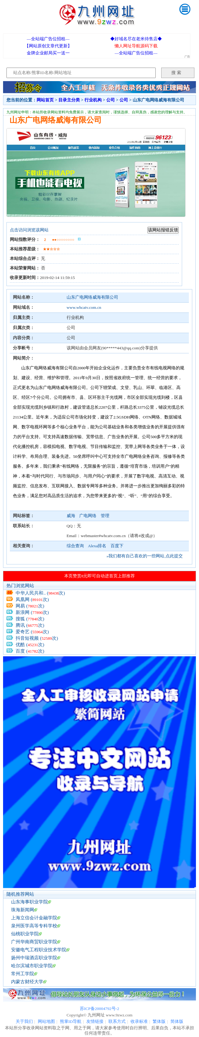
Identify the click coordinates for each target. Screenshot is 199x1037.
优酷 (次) (30, 644)
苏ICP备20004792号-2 (99, 1008)
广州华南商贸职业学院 (34, 941)
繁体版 (159, 1021)
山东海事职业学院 (29, 901)
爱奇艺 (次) (32, 631)
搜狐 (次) (30, 618)
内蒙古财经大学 (27, 981)
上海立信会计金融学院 (34, 917)
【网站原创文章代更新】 (48, 46)
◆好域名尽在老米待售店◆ (136, 39)
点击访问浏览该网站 (29, 230)
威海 (71, 515)
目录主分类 (69, 100)
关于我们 (24, 1021)
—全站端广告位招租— (48, 39)
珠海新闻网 (22, 909)
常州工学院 (22, 973)
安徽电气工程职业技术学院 (38, 949)
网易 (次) (30, 605)
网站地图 (46, 1021)
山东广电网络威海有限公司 (92, 297)
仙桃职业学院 (25, 933)
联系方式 (117, 1021)
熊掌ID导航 (70, 1021)
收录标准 (139, 1021)
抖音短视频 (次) (37, 638)
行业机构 (93, 100)
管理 (105, 515)
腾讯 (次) (30, 625)
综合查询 (75, 546)
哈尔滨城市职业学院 (32, 965)
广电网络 (88, 515)
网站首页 (45, 100)
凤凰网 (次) (32, 599)
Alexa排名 (97, 546)
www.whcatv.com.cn (84, 307)
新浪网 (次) (32, 612)
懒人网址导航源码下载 (136, 46)
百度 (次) (30, 651)
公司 (110, 100)
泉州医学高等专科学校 (34, 925)
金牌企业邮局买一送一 (48, 53)
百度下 (117, 546)
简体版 (176, 1021)
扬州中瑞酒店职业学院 (34, 957)
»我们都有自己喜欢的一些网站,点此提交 (145, 556)
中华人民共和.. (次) (40, 593)
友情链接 (94, 1021)
